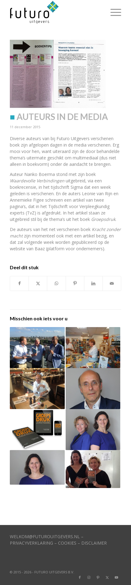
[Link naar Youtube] (116, 577)
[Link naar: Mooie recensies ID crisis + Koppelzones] (37, 347)
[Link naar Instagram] (89, 577)
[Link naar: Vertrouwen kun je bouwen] (93, 388)
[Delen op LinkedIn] (93, 283)
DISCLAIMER (94, 543)
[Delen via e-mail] (112, 283)
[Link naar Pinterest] (98, 577)
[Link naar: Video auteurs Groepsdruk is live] (37, 429)
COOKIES (67, 543)
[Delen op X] (38, 283)
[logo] (54, 12)
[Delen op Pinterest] (75, 283)
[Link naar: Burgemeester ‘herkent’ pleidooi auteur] (93, 347)
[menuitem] (112, 12)
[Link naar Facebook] (79, 577)
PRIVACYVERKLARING (31, 543)
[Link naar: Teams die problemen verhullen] (37, 467)
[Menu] (112, 12)
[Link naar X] (107, 577)
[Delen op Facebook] (19, 283)
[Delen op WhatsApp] (56, 283)
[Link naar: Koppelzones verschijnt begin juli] (37, 388)
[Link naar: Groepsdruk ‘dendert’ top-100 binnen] (93, 469)
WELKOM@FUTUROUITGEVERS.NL (45, 536)
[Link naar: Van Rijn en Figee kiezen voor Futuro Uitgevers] (93, 429)
